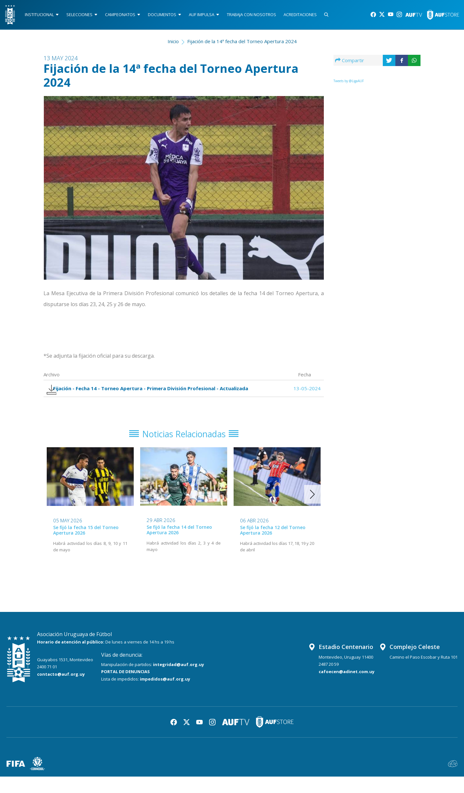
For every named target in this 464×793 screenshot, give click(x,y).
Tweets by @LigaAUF (349, 83)
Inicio (173, 44)
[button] (312, 510)
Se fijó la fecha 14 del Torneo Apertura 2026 (179, 546)
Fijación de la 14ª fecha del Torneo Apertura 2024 (242, 44)
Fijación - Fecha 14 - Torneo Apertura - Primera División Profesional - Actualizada (137, 396)
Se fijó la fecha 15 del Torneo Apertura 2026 (86, 546)
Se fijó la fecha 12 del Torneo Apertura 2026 (272, 546)
